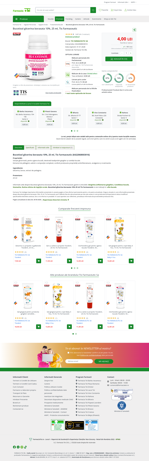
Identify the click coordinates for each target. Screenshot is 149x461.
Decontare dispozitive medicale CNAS (58, 399)
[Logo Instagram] (21, 447)
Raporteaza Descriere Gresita (56, 200)
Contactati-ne (18, 409)
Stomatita (17, 187)
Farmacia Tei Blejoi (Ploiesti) (87, 415)
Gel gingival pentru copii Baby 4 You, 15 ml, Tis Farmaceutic (121, 247)
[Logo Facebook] (14, 447)
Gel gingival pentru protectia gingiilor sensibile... (28, 313)
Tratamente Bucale (56, 25)
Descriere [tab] (18, 147)
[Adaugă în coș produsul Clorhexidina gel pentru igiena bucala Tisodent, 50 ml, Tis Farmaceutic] (100, 261)
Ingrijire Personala (30, 25)
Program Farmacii (110, 2)
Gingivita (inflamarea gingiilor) (101, 185)
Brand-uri (16, 403)
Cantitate (114, 53)
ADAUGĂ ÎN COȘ (119, 59)
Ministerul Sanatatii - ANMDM (55, 409)
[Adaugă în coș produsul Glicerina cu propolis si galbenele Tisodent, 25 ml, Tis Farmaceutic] (38, 261)
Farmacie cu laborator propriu (24, 390)
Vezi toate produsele (53, 93)
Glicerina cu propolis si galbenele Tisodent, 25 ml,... (28, 247)
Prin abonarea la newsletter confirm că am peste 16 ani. (91, 353)
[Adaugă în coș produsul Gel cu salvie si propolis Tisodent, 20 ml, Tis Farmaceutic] (69, 261)
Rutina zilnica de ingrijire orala (34, 187)
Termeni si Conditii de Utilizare (24, 380)
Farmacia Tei (17, 25)
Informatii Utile (123, 2)
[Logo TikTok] (25, 447)
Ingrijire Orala (43, 25)
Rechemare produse (20, 406)
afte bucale (112, 187)
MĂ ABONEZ (104, 361)
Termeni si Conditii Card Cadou (25, 384)
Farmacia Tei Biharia (85, 399)
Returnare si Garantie (21, 396)
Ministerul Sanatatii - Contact (55, 412)
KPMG (118, 439)
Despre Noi (48, 380)
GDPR (133, 2)
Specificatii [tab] (30, 147)
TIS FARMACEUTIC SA (79, 41)
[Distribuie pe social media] (134, 30)
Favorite (103, 10)
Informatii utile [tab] (43, 147)
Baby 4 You (111, 257)
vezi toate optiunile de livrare (78, 93)
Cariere (47, 384)
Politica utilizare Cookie (53, 387)
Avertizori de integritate (53, 396)
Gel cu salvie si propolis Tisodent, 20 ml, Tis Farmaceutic (59, 247)
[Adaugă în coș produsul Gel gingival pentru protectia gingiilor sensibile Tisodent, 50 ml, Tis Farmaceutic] (38, 326)
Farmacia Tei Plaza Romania (87, 384)
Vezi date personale (95, 355)
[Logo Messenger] (18, 447)
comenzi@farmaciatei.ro (119, 385)
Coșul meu (116, 9)
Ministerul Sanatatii (51, 406)
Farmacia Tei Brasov (84, 409)
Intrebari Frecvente (20, 399)
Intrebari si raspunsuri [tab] (62, 147)
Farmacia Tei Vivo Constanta (88, 393)
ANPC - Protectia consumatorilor (56, 415)
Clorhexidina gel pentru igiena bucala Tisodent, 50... (89, 247)
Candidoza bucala (121, 185)
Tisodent (18, 257)
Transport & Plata (19, 393)
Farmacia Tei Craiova (85, 412)
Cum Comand (18, 387)
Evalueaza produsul (72, 37)
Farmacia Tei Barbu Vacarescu (88, 380)
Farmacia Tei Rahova (85, 396)
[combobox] (62, 10)
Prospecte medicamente (53, 403)
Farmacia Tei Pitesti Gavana (87, 406)
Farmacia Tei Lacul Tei (85, 390)
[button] (71, 131)
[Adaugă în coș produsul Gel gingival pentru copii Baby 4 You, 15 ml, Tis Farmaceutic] (131, 261)
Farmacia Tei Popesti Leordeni (88, 403)
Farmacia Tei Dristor (84, 387)
